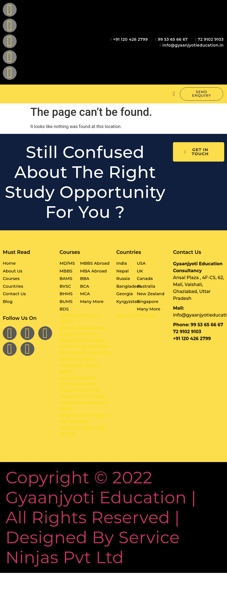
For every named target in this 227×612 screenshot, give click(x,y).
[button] (173, 94)
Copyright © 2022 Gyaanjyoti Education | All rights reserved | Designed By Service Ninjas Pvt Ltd (101, 518)
